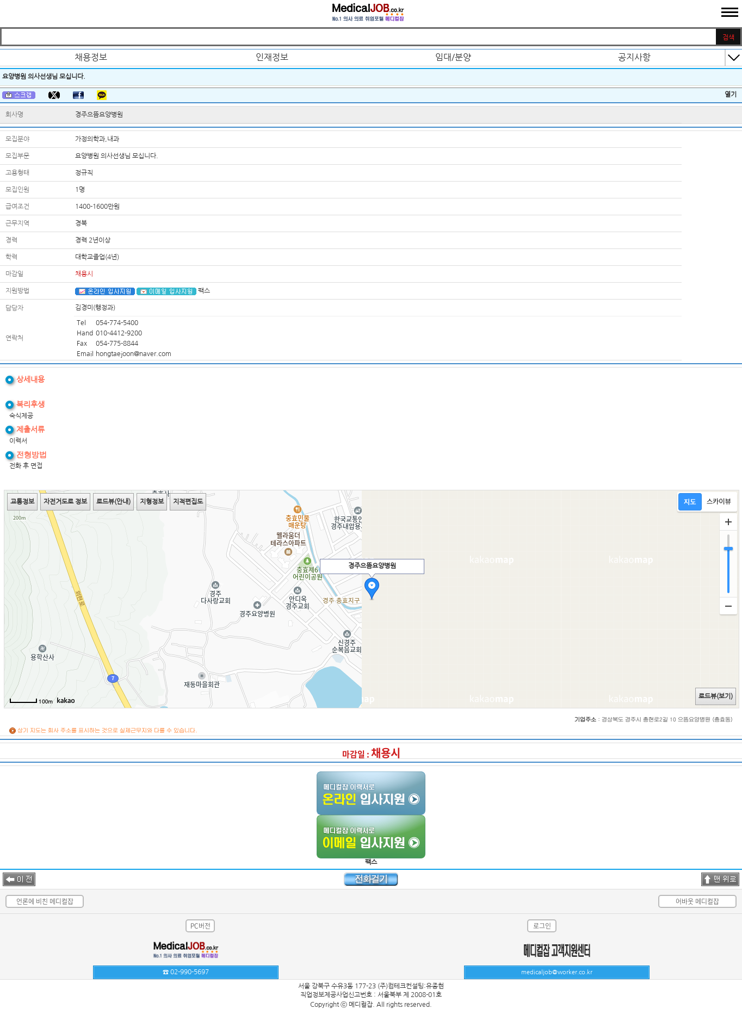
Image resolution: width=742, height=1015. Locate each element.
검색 (728, 37)
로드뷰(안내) (113, 502)
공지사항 (634, 57)
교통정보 (22, 502)
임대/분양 (453, 57)
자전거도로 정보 (65, 502)
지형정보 (152, 502)
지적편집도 (188, 502)
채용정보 (91, 57)
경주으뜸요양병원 (99, 114)
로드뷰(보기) (715, 696)
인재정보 (272, 57)
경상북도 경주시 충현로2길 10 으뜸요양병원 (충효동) (667, 719)
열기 (731, 94)
